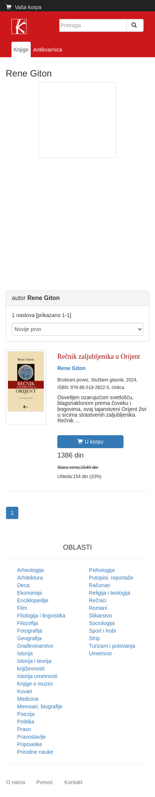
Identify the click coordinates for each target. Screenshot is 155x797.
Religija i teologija (109, 593)
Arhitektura (30, 578)
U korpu (90, 442)
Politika (25, 722)
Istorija (25, 653)
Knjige (21, 50)
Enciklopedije (33, 600)
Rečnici (97, 600)
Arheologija (30, 570)
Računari (99, 585)
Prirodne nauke (35, 752)
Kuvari (24, 691)
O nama (15, 782)
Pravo (24, 729)
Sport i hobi (102, 631)
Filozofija (27, 623)
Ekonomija (29, 593)
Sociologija (102, 623)
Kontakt (73, 782)
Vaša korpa (23, 7)
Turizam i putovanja (112, 646)
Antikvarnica (47, 50)
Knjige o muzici (35, 684)
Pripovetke (29, 744)
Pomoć (44, 782)
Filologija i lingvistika (41, 616)
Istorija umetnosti (37, 676)
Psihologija (102, 570)
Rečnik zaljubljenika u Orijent (98, 356)
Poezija (26, 714)
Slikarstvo (100, 616)
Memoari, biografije (39, 706)
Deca (23, 585)
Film (22, 608)
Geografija (29, 638)
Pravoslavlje (31, 737)
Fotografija (29, 631)
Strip (94, 638)
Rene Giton (71, 368)
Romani (98, 608)
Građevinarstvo (35, 646)
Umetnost (100, 653)
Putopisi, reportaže (111, 578)
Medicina (27, 699)
